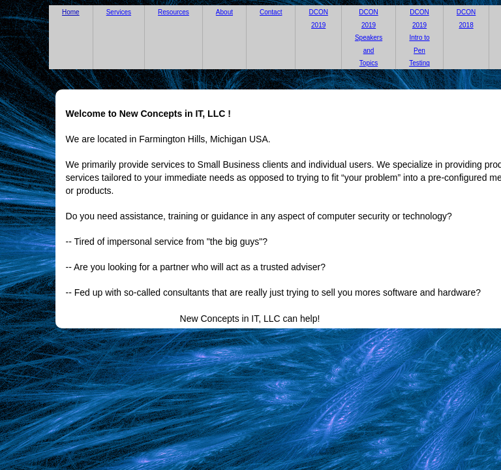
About (224, 12)
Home (71, 12)
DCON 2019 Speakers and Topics (368, 37)
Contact (271, 12)
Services (118, 12)
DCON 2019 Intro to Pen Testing (419, 37)
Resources (173, 12)
